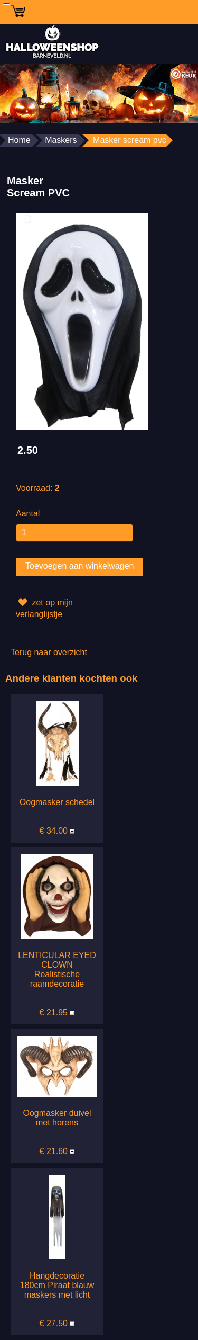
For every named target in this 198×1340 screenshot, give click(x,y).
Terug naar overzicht (49, 652)
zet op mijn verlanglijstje (44, 607)
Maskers (61, 140)
